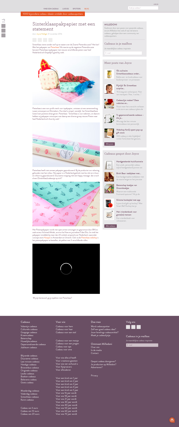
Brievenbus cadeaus (30, 367)
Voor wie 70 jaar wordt (66, 414)
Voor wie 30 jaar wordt (66, 402)
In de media (96, 350)
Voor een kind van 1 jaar (67, 378)
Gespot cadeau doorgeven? (103, 361)
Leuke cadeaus (27, 373)
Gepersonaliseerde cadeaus (33, 344)
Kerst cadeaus (27, 400)
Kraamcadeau (27, 335)
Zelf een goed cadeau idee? (103, 329)
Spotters (77, 9)
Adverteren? (97, 367)
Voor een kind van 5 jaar (67, 390)
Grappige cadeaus (29, 332)
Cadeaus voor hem (64, 326)
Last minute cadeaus (30, 361)
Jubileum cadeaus (29, 347)
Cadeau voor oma (64, 349)
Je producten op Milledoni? (103, 364)
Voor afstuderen (63, 370)
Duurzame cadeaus (29, 358)
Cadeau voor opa (63, 346)
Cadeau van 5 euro (29, 408)
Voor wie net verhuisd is (67, 364)
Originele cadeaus (29, 370)
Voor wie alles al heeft (66, 357)
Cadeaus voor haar (64, 329)
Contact (95, 353)
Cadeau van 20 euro (30, 414)
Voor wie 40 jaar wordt (66, 405)
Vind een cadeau (51, 9)
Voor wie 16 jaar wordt (66, 393)
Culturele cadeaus (29, 329)
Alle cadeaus (110, 226)
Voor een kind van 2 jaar (67, 381)
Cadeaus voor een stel (66, 332)
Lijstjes (66, 9)
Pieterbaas (55, 47)
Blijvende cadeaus (29, 355)
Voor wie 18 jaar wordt (66, 396)
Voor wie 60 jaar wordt (66, 411)
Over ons (95, 347)
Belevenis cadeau (29, 379)
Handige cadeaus (28, 364)
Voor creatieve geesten (66, 361)
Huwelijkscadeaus (29, 341)
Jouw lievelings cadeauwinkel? (105, 332)
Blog (86, 9)
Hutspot (47, 237)
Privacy (94, 375)
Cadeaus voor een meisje (67, 340)
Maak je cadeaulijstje (100, 335)
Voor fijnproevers (64, 367)
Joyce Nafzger (41, 34)
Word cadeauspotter (100, 326)
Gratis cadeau (27, 382)
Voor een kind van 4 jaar (67, 387)
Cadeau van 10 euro (30, 411)
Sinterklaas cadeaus (30, 397)
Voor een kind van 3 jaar (67, 384)
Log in (156, 4)
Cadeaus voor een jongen (67, 343)
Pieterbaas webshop (89, 237)
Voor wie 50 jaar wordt (66, 408)
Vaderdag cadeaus (29, 394)
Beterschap (26, 338)
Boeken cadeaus (28, 376)
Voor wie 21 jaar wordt (66, 399)
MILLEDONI (28, 6)
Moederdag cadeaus (30, 390)
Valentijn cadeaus (29, 326)
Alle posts (109, 144)
